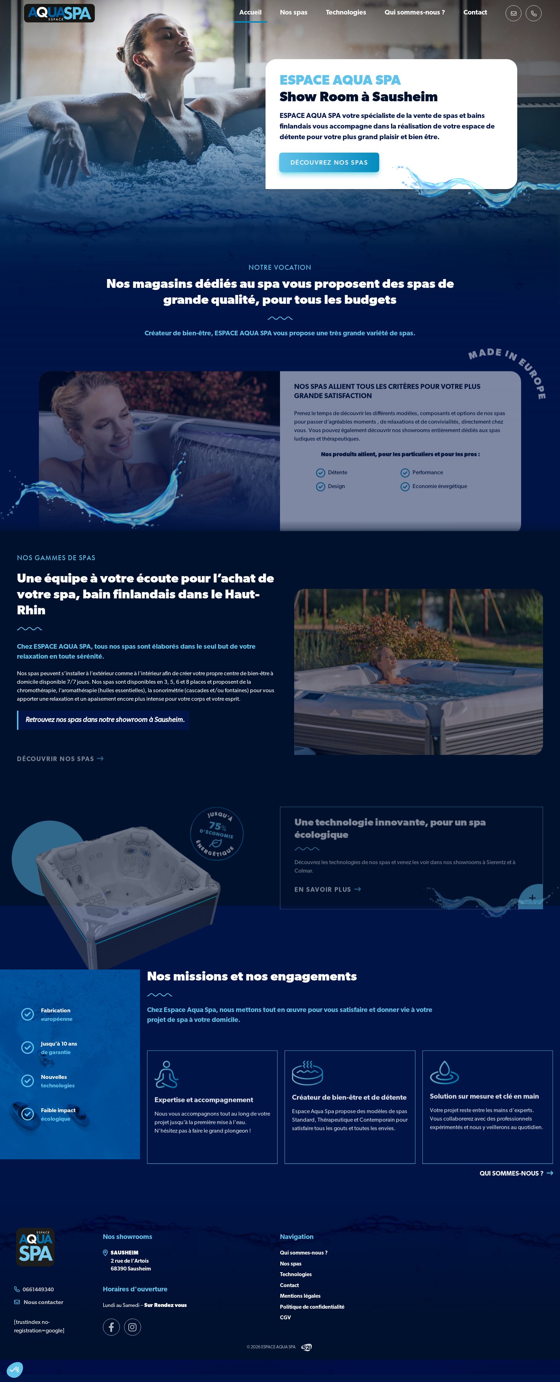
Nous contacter (38, 1302)
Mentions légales (300, 1296)
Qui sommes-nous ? (415, 13)
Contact (475, 13)
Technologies (346, 13)
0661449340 (38, 1290)
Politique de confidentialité (312, 1307)
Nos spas (294, 13)
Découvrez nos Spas (338, 162)
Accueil (250, 13)
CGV (285, 1318)
